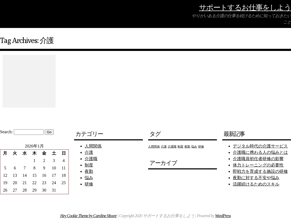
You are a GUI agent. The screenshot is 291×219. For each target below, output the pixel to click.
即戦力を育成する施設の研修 (260, 171)
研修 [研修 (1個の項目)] (201, 146)
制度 (89, 165)
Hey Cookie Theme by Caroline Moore (88, 215)
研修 (89, 184)
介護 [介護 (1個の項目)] (164, 146)
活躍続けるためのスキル (256, 184)
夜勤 (89, 171)
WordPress (223, 215)
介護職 (91, 158)
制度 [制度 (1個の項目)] (180, 146)
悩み (89, 177)
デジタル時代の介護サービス (260, 146)
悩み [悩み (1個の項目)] (194, 146)
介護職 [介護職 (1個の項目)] (172, 146)
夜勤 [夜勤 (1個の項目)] (187, 146)
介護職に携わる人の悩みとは (260, 152)
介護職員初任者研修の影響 (258, 158)
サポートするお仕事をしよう (245, 7)
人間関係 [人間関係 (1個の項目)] (154, 146)
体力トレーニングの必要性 (258, 165)
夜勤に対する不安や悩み (256, 177)
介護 (89, 152)
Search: (6, 132)
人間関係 (93, 146)
